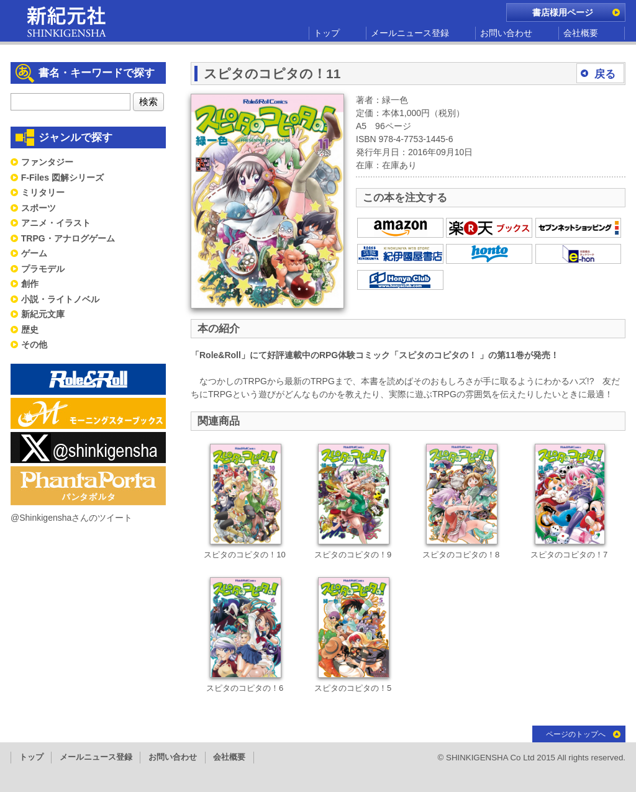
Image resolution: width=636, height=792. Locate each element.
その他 (34, 344)
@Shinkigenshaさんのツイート (71, 518)
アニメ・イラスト (56, 223)
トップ (327, 33)
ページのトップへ (576, 734)
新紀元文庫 (43, 314)
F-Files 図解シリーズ (62, 177)
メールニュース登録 (410, 33)
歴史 (30, 330)
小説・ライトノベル (60, 299)
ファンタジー (47, 162)
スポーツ (38, 208)
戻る (605, 74)
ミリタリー (43, 192)
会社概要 (580, 33)
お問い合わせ (506, 33)
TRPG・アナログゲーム (68, 238)
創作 (30, 284)
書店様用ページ (562, 12)
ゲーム (34, 253)
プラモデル (43, 269)
